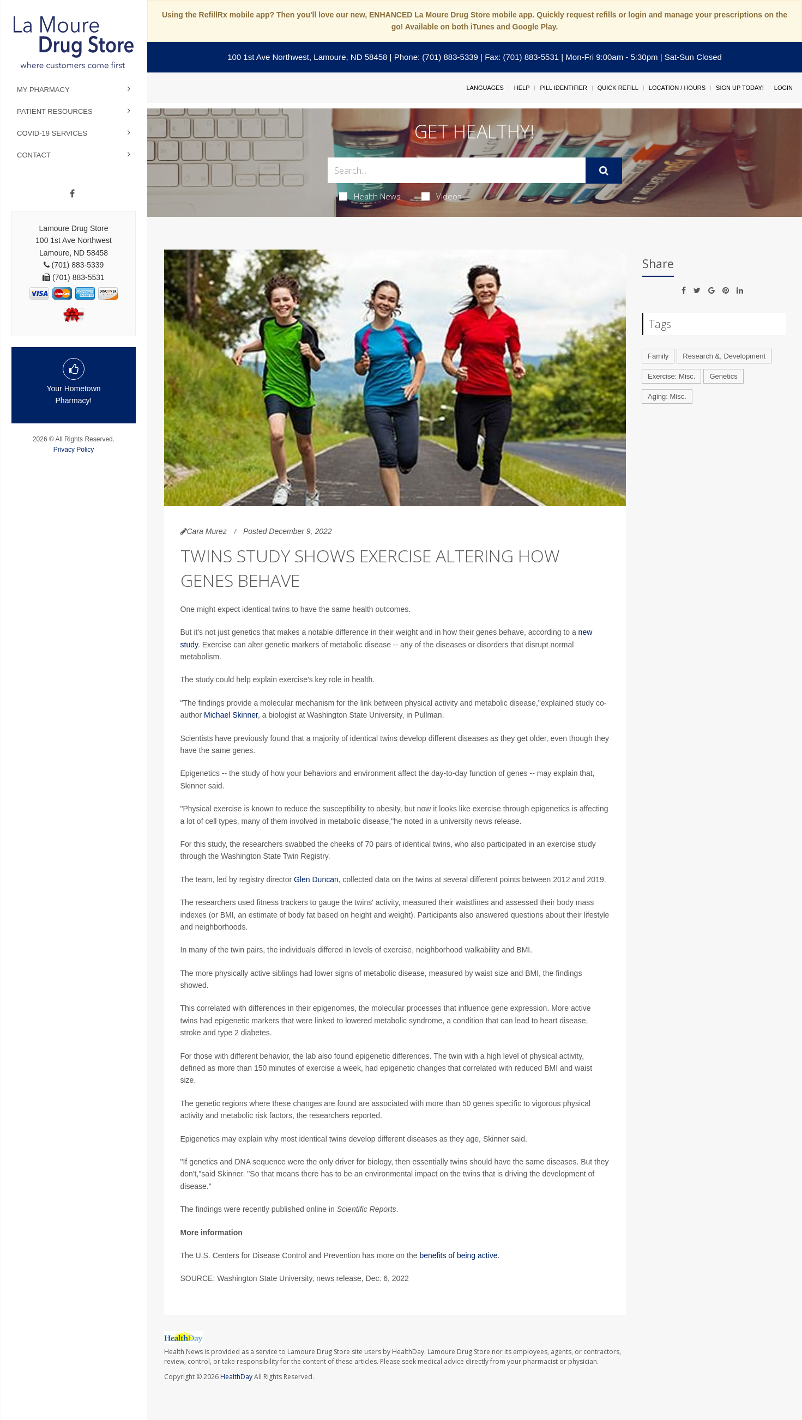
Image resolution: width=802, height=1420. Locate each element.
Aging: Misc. (667, 396)
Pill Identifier (563, 87)
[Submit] (604, 170)
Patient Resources (55, 111)
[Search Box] (457, 170)
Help (522, 87)
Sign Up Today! (740, 87)
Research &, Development (724, 356)
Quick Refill (618, 87)
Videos (441, 196)
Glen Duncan (316, 879)
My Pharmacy (43, 90)
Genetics (723, 376)
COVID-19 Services (52, 133)
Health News (370, 196)
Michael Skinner (231, 715)
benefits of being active (458, 1255)
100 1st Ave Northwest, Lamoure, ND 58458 (307, 57)
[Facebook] (72, 194)
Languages (484, 87)
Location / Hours (677, 87)
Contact (34, 155)
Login (783, 87)
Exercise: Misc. (671, 376)
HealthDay (236, 1376)
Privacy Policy (73, 449)
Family (658, 356)
